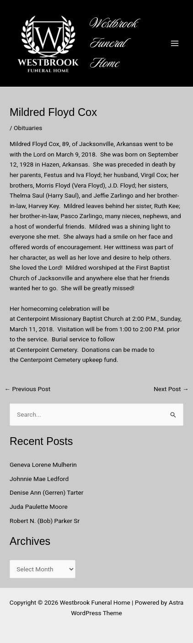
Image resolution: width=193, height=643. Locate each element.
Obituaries (28, 127)
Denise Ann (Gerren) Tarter (46, 492)
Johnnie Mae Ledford (39, 478)
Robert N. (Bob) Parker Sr (45, 520)
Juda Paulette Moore (39, 506)
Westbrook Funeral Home (113, 43)
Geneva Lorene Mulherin (43, 464)
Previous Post (27, 389)
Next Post (171, 389)
